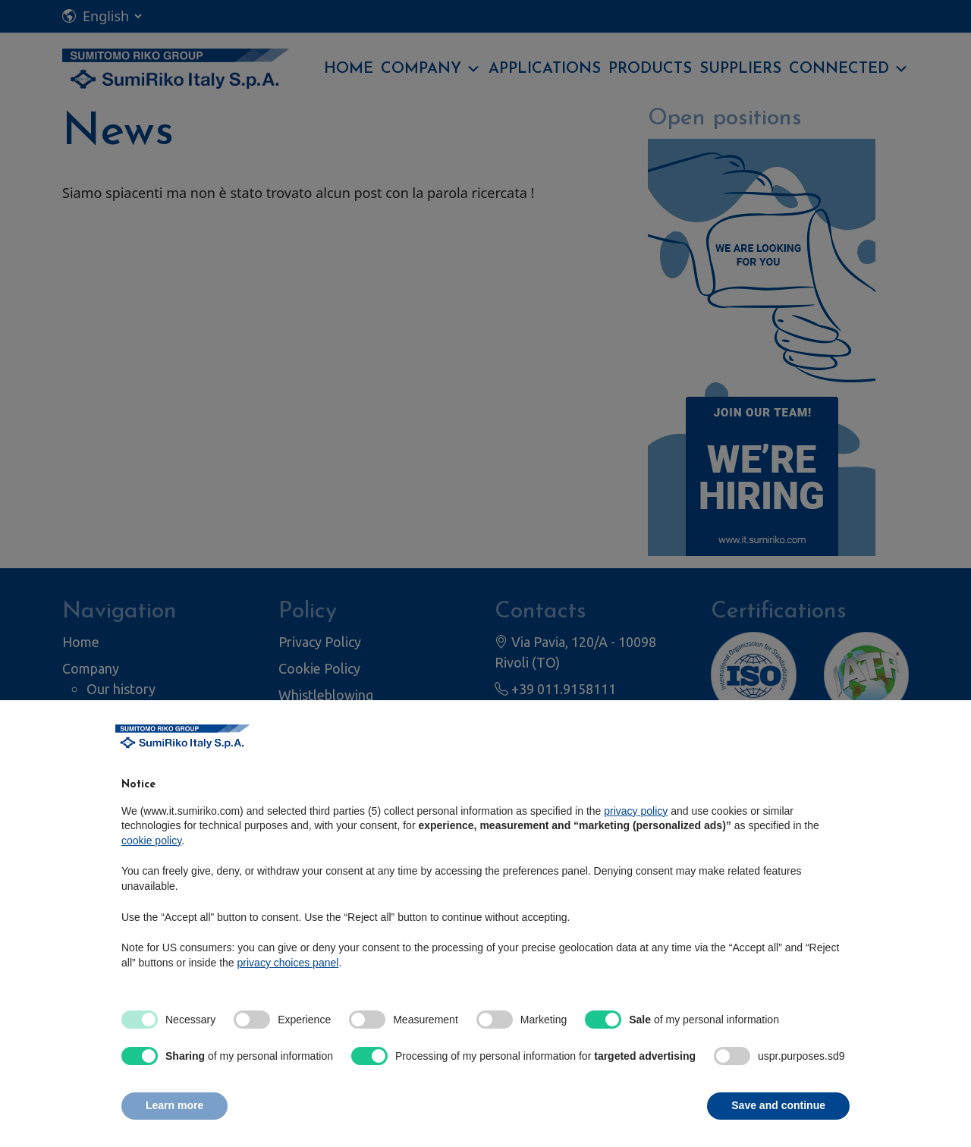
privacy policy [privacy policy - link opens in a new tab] (636, 811)
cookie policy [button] (151, 840)
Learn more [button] (174, 1105)
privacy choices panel (288, 963)
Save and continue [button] (778, 1105)
